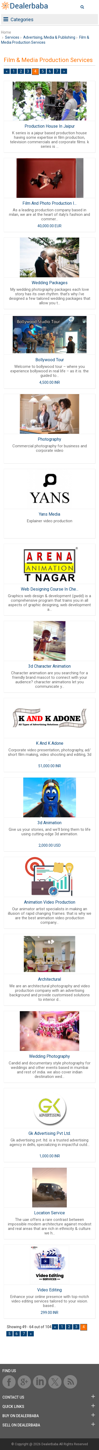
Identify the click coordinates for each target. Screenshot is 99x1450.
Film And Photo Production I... (49, 203)
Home (6, 32)
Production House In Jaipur (50, 126)
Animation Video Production (49, 902)
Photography (49, 439)
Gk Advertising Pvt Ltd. (50, 1133)
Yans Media (49, 514)
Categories (18, 19)
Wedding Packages (50, 282)
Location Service (49, 1212)
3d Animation (49, 822)
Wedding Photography (49, 1056)
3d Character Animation (49, 666)
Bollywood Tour (49, 359)
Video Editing (49, 1289)
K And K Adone (49, 743)
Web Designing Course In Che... (49, 589)
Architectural (49, 979)
